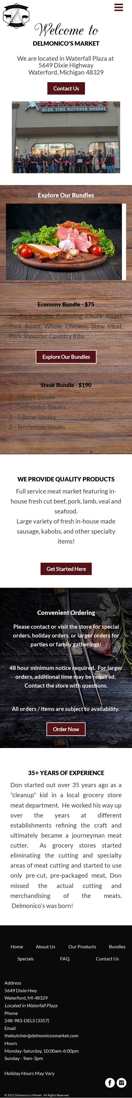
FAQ (65, 958)
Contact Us (66, 88)
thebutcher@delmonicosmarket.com (41, 1035)
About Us (45, 946)
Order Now (66, 729)
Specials (25, 958)
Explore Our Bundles (66, 357)
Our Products (82, 946)
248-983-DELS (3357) (26, 1020)
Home (17, 946)
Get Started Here (66, 569)
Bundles (117, 946)
